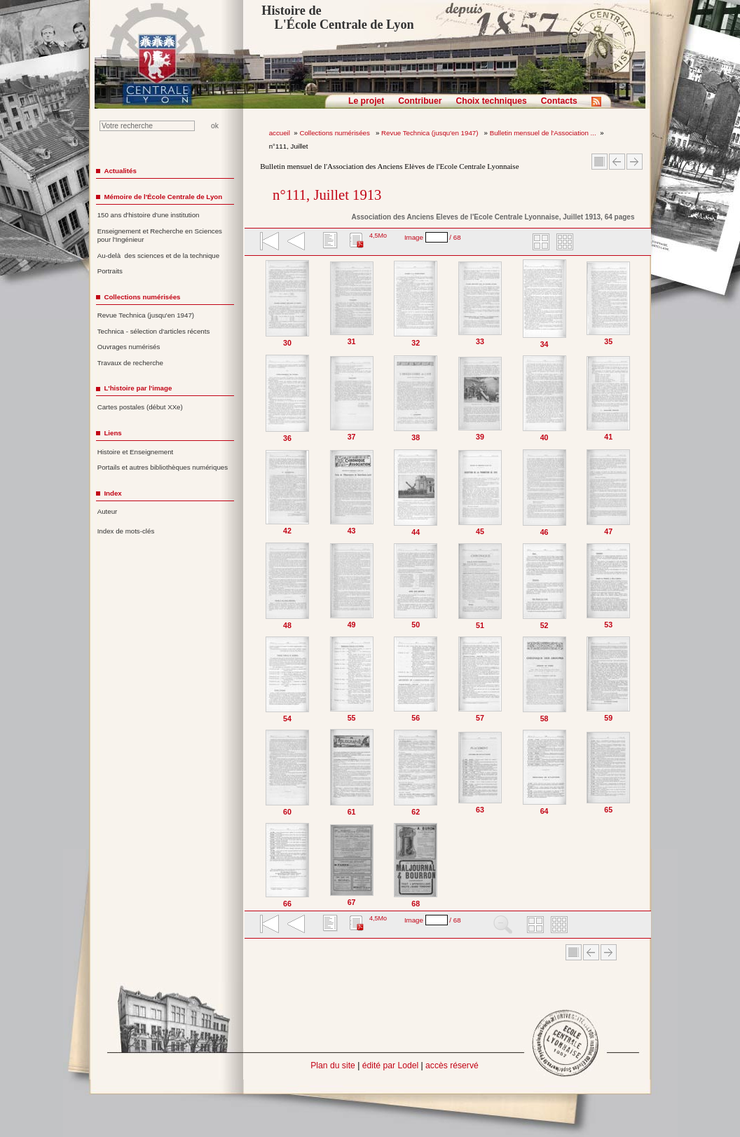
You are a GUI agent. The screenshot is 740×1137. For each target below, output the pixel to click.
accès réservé (452, 1065)
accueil (279, 133)
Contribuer (419, 101)
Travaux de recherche (130, 363)
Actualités (120, 171)
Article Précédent (617, 162)
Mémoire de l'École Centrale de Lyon (163, 196)
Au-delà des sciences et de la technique (158, 255)
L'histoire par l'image (138, 388)
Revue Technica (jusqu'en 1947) (430, 133)
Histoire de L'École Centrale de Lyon (337, 18)
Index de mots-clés (126, 531)
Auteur (107, 511)
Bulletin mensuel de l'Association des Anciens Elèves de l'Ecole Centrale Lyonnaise (389, 166)
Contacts (559, 101)
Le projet (366, 101)
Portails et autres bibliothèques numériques (162, 467)
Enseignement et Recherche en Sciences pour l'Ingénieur (159, 235)
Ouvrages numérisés (128, 346)
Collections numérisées (335, 133)
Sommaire (599, 162)
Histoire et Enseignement (135, 452)
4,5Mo (378, 235)
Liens (112, 433)
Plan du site (332, 1065)
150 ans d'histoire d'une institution (148, 215)
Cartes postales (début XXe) (140, 407)
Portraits (110, 271)
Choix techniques (490, 101)
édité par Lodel (390, 1065)
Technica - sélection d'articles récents (153, 331)
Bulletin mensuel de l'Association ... (543, 133)
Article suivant (634, 162)
